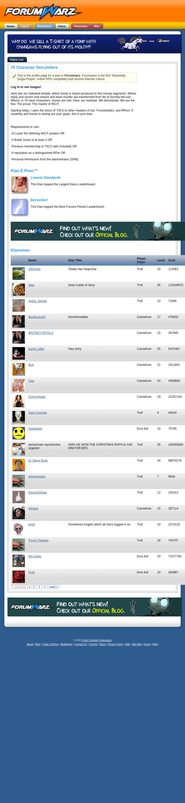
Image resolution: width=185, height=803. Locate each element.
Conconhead (36, 397)
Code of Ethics (50, 644)
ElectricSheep (37, 492)
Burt (31, 365)
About (30, 644)
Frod (31, 572)
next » (53, 587)
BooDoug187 (37, 317)
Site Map (137, 644)
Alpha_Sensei (37, 301)
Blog (37, 644)
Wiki (127, 644)
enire (31, 524)
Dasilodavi (35, 428)
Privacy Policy (115, 644)
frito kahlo (34, 556)
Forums (93, 644)
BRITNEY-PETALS (40, 333)
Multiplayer (66, 644)
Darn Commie (37, 412)
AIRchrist (34, 269)
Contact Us (81, 644)
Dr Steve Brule (38, 460)
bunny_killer (36, 349)
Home (147, 644)
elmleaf (33, 508)
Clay (31, 381)
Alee (31, 285)
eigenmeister (37, 476)
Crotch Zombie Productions (96, 640)
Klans (102, 644)
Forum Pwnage (38, 540)
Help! (155, 644)
